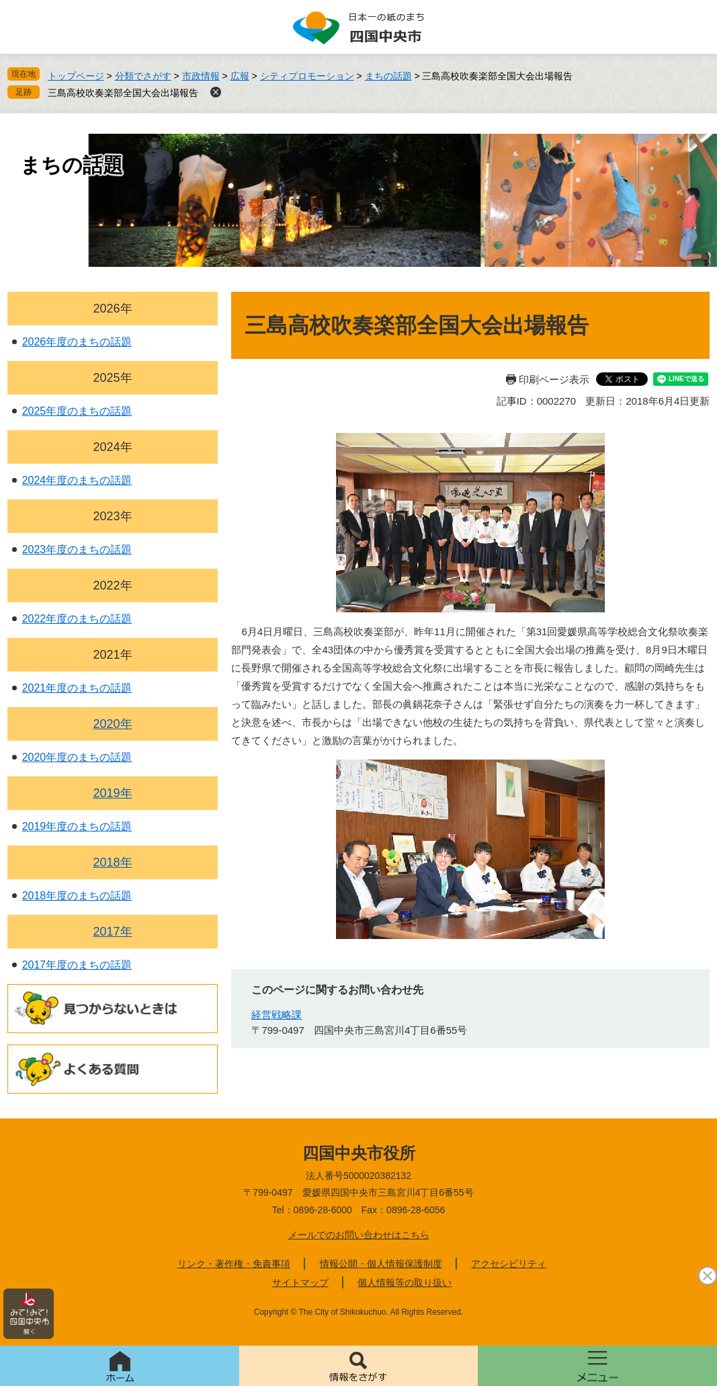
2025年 (112, 377)
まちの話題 (388, 76)
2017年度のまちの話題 (77, 965)
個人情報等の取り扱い (404, 1282)
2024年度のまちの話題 (77, 480)
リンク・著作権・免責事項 (233, 1263)
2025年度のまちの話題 (77, 411)
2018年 (112, 862)
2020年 (112, 724)
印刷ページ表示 (554, 379)
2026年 (112, 308)
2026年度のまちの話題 (77, 342)
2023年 (112, 516)
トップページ (76, 76)
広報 (239, 76)
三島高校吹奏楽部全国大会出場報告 (123, 92)
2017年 (112, 931)
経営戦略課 (276, 1014)
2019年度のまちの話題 (77, 826)
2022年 (112, 585)
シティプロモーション (307, 76)
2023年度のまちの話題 (77, 549)
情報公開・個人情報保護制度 (381, 1263)
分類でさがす (143, 76)
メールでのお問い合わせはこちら (358, 1234)
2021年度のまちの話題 (77, 688)
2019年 (112, 793)
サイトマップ (300, 1282)
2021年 (112, 654)
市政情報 (201, 76)
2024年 (112, 447)
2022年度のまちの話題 (77, 618)
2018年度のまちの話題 (77, 895)
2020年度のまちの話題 (77, 757)
